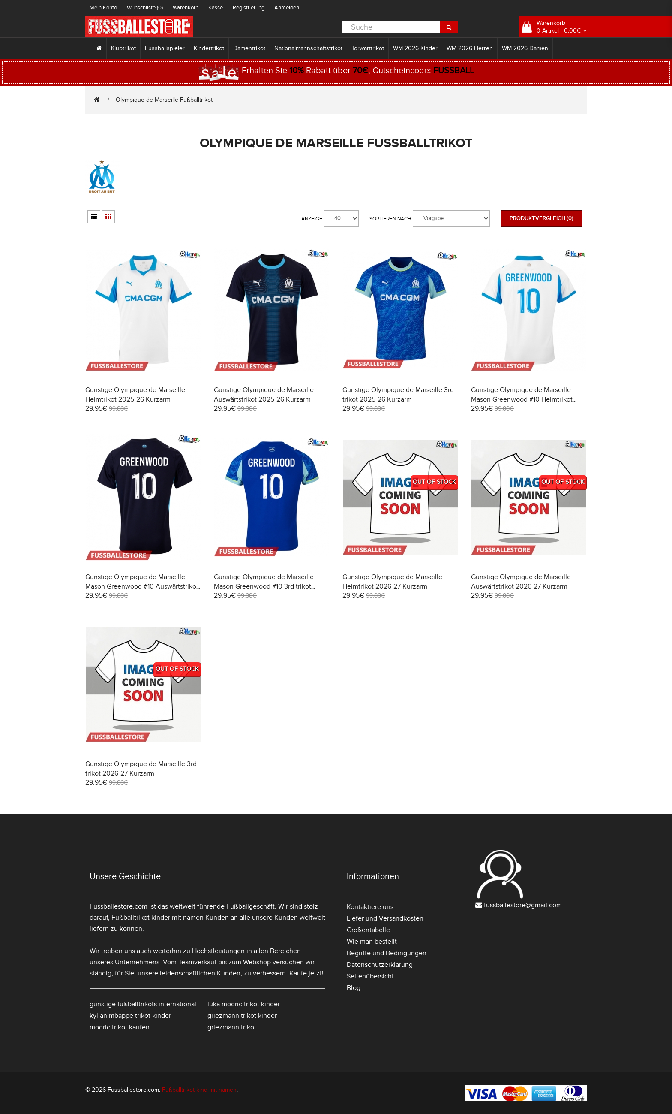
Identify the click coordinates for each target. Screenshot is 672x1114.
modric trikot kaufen (120, 1027)
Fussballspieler (165, 48)
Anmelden (286, 7)
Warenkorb (185, 7)
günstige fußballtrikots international (143, 1004)
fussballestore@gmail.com (523, 905)
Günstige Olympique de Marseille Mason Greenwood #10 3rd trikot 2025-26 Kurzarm (264, 586)
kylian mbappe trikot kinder (130, 1015)
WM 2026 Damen (525, 48)
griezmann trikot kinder (242, 1015)
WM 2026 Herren (470, 48)
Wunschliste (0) (145, 7)
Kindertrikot (209, 48)
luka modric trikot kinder (243, 1004)
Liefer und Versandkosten (385, 918)
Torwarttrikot (367, 48)
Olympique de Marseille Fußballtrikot (164, 99)
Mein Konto (103, 7)
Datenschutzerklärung (380, 964)
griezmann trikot (231, 1027)
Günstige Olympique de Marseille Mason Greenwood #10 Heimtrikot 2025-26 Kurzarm (522, 399)
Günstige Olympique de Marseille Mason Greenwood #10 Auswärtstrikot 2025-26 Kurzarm (141, 586)
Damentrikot (249, 48)
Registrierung (248, 7)
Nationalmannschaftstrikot (308, 48)
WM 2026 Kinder (415, 48)
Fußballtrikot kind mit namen (199, 1089)
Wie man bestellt (372, 941)
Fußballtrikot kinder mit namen (157, 917)
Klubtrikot (123, 48)
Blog (353, 988)
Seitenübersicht (370, 976)
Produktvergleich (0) (541, 218)
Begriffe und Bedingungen (386, 953)
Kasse (215, 7)
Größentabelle (368, 930)
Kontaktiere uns (370, 907)
